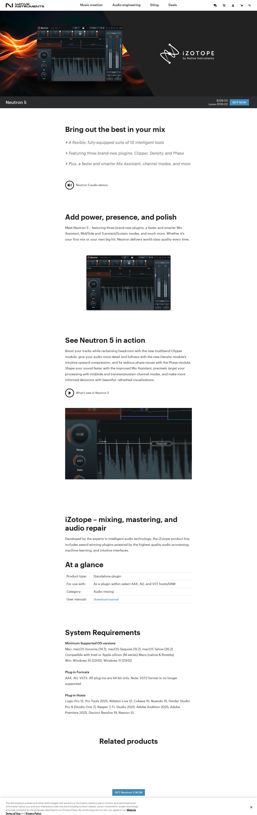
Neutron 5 (16, 102)
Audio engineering (126, 5)
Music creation (91, 5)
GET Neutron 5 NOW (128, 792)
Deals (172, 5)
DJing (154, 5)
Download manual (106, 599)
